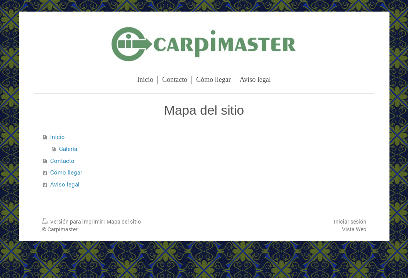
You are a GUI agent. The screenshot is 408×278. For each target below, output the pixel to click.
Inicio (57, 137)
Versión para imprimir (73, 221)
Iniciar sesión (350, 221)
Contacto (62, 160)
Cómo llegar (66, 172)
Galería (68, 149)
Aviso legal (65, 184)
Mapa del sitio (124, 221)
